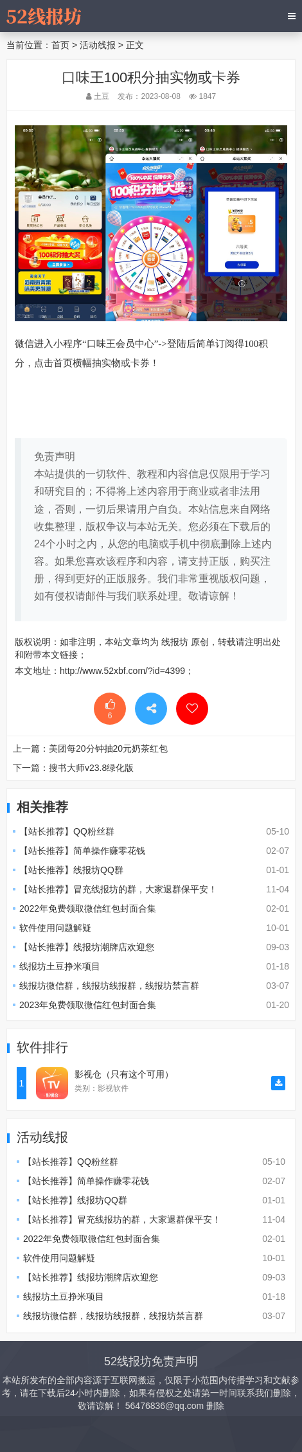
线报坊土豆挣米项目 (59, 966)
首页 (60, 45)
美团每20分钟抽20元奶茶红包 (108, 748)
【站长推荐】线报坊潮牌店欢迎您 (86, 947)
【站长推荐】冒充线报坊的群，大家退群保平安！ (118, 889)
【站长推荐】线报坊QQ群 (71, 870)
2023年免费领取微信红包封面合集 (87, 1005)
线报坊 (174, 642)
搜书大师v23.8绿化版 (91, 768)
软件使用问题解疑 (55, 928)
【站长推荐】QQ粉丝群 (66, 831)
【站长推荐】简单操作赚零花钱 (82, 851)
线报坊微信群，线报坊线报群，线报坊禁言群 (109, 985)
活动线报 (98, 45)
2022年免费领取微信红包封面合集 (87, 908)
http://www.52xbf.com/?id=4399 (122, 671)
